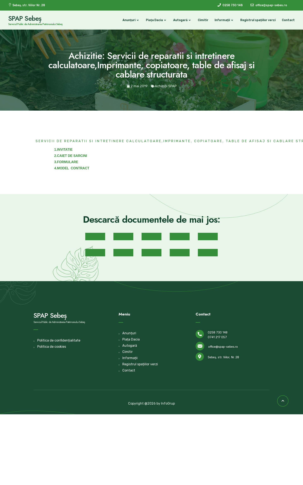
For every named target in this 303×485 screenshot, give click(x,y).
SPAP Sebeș (24, 18)
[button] (95, 236)
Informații (224, 20)
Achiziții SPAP (166, 86)
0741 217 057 (217, 337)
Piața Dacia (156, 20)
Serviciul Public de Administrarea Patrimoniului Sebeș (35, 24)
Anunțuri (131, 20)
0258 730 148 (217, 332)
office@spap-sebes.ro (223, 347)
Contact (288, 20)
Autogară (182, 20)
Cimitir (203, 20)
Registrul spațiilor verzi (258, 20)
